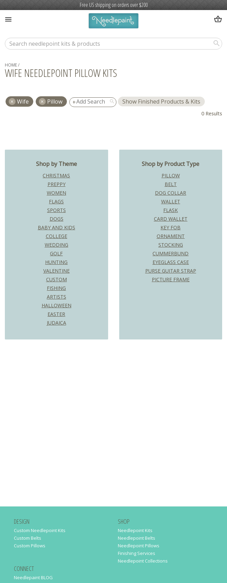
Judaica (56, 322)
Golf (56, 253)
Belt (171, 184)
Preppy (56, 184)
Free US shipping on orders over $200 (114, 5)
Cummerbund (170, 253)
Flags (56, 201)
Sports (56, 210)
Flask (170, 210)
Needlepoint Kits (135, 530)
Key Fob (170, 227)
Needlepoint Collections (143, 561)
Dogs (56, 218)
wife (23, 101)
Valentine (56, 270)
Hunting (56, 262)
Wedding (56, 244)
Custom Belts (27, 538)
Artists (56, 296)
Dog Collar (170, 192)
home (11, 65)
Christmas (56, 175)
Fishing (56, 288)
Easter (56, 314)
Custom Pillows (29, 545)
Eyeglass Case (170, 262)
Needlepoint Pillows (138, 545)
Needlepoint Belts (136, 538)
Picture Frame (171, 279)
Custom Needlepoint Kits (40, 530)
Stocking (170, 244)
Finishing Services (136, 553)
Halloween (56, 305)
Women (56, 192)
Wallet (170, 201)
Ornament (171, 236)
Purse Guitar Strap (170, 270)
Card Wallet (170, 218)
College (56, 236)
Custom (56, 279)
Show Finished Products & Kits (161, 101)
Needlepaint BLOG (33, 577)
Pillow (54, 101)
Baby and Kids (56, 227)
